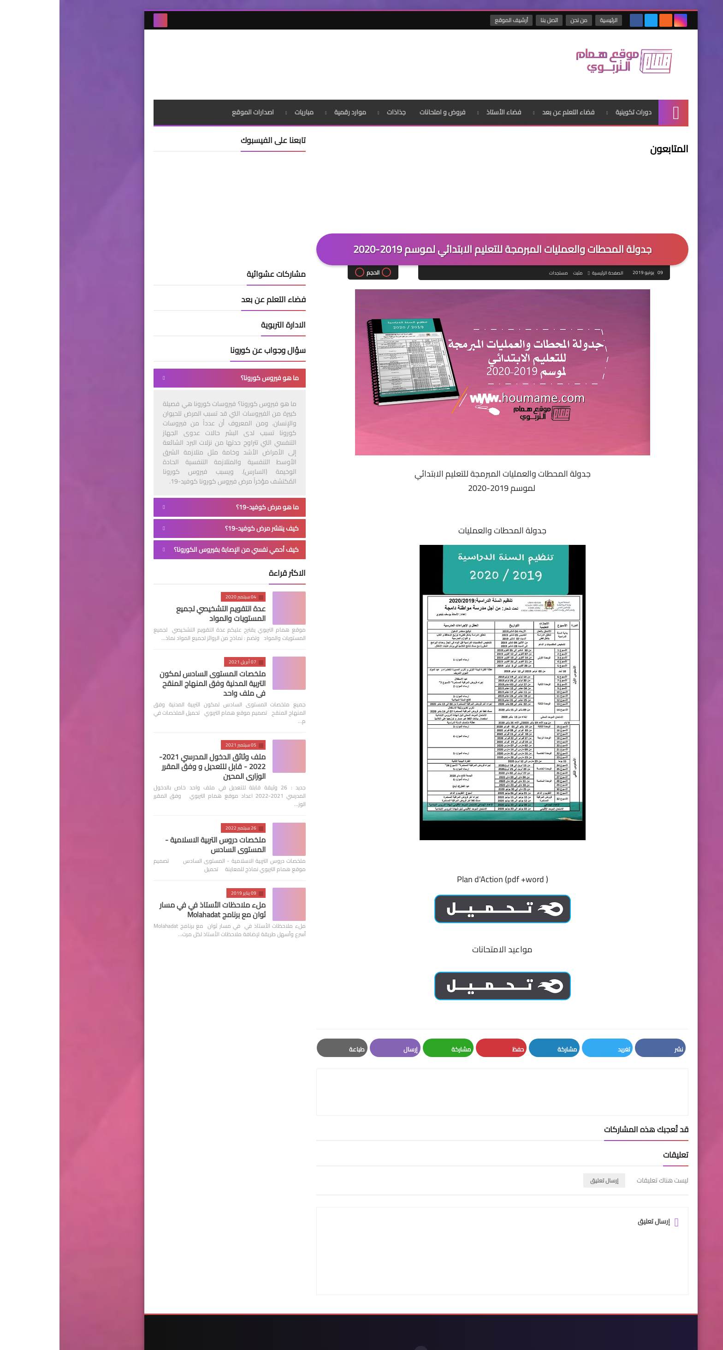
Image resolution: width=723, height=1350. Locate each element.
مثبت (517, 269)
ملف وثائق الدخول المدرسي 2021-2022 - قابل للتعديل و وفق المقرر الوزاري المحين (153, 762)
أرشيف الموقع (452, 20)
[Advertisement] (262, 59)
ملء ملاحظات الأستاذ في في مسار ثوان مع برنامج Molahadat (153, 906)
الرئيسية (549, 20)
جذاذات (336, 108)
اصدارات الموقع (193, 108)
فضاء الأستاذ (444, 108)
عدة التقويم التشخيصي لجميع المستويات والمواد (161, 609)
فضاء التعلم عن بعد (509, 108)
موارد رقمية (291, 108)
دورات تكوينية (574, 108)
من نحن (519, 20)
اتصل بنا (490, 20)
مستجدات (498, 269)
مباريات (244, 108)
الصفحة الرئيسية (548, 269)
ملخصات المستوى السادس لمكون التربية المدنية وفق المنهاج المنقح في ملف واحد (153, 679)
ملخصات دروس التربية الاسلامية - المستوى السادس (156, 841)
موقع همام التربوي (528, 1335)
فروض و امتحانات (383, 108)
